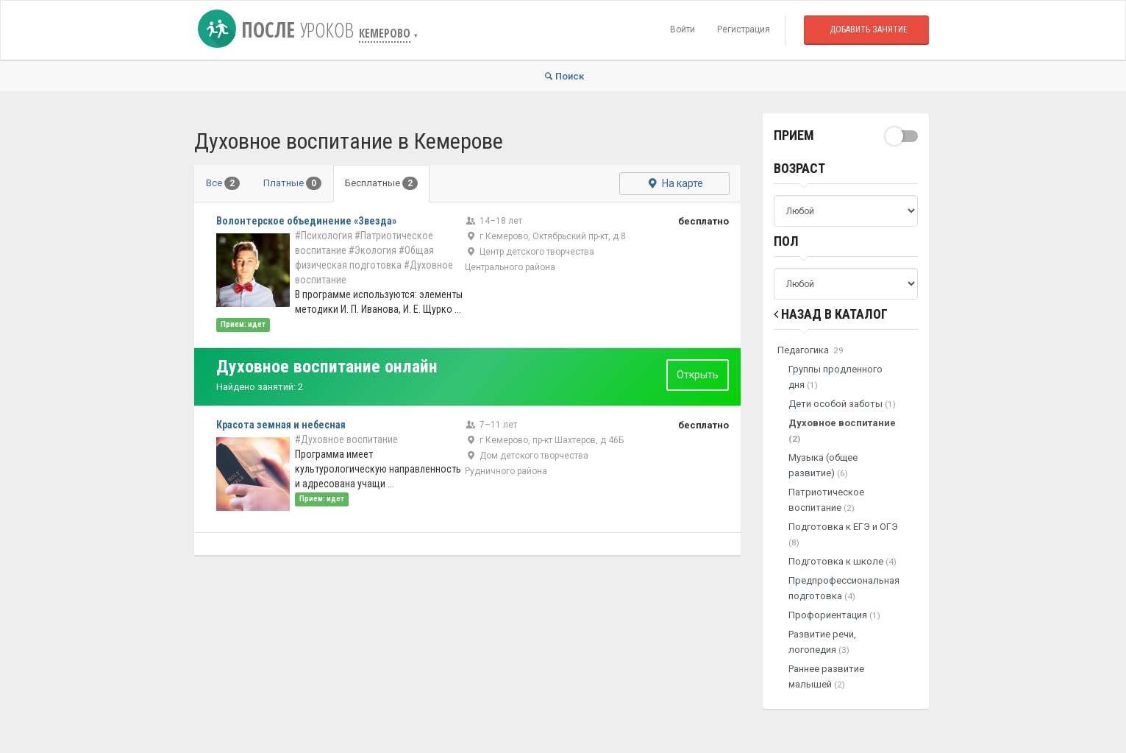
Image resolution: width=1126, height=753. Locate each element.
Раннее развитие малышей (826, 676)
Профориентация (834, 615)
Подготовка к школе (842, 561)
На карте (674, 183)
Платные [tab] (292, 183)
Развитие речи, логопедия (822, 642)
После (278, 29)
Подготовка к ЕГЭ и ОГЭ (843, 534)
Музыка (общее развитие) (823, 465)
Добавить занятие (869, 29)
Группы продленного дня (835, 377)
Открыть (698, 375)
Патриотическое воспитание (826, 500)
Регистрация (743, 29)
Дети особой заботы (842, 403)
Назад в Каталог (831, 314)
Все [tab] (223, 183)
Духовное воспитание (842, 430)
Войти (682, 29)
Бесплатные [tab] (381, 183)
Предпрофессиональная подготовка (843, 588)
